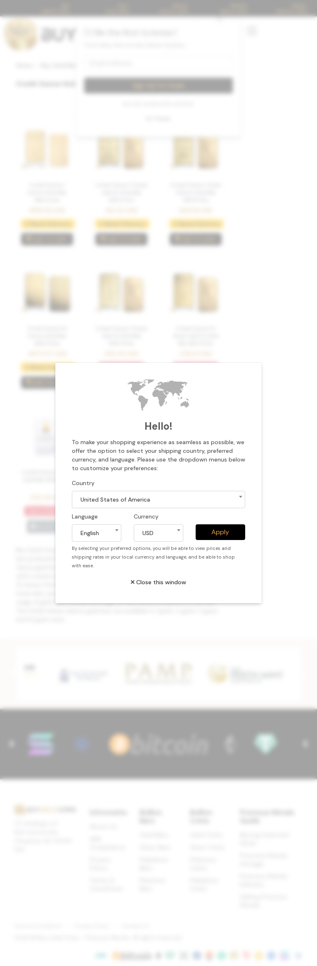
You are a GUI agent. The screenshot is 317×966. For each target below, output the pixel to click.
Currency (146, 516)
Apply (220, 532)
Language (85, 516)
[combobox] (158, 499)
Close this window (158, 582)
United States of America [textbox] (115, 499)
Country (83, 483)
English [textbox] (89, 533)
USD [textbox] (148, 533)
